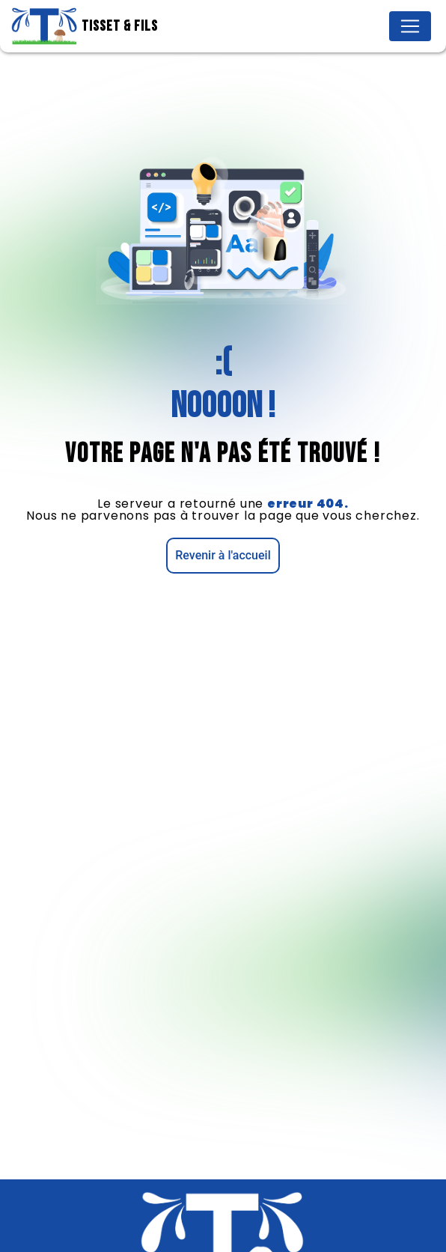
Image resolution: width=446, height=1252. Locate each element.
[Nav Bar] (410, 26)
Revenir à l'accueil (222, 555)
